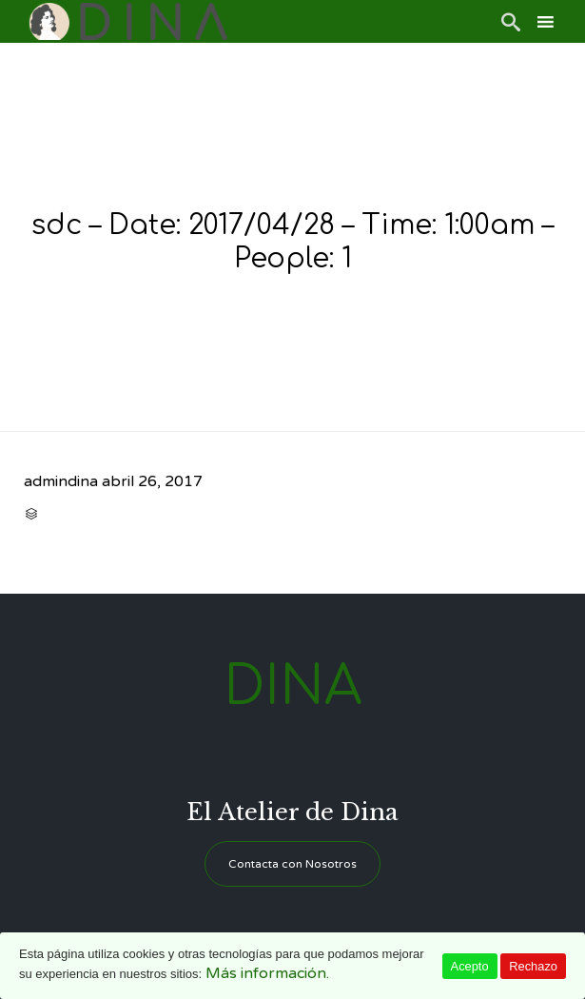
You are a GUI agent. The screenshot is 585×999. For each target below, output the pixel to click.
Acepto (470, 966)
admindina (61, 481)
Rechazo (533, 966)
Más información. (267, 973)
